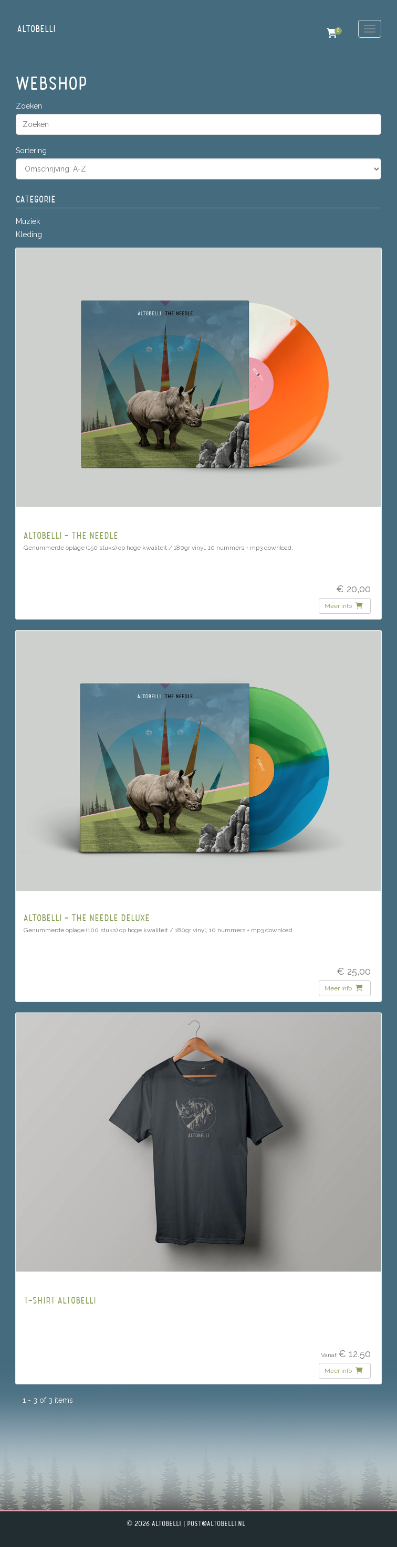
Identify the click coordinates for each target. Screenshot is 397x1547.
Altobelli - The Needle (71, 536)
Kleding (29, 234)
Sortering (31, 150)
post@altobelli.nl (216, 1524)
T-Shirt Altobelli (60, 1301)
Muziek (28, 221)
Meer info (344, 606)
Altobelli (36, 30)
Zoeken (29, 106)
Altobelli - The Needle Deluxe (87, 919)
